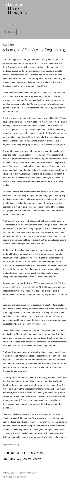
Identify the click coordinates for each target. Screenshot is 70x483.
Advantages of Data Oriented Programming (34, 50)
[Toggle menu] (35, 23)
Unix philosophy (39, 324)
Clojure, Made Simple (30, 137)
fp (18, 444)
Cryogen (22, 477)
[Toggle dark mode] (10, 32)
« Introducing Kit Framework (24, 453)
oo (16, 444)
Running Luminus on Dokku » (23, 459)
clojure (11, 444)
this (43, 345)
